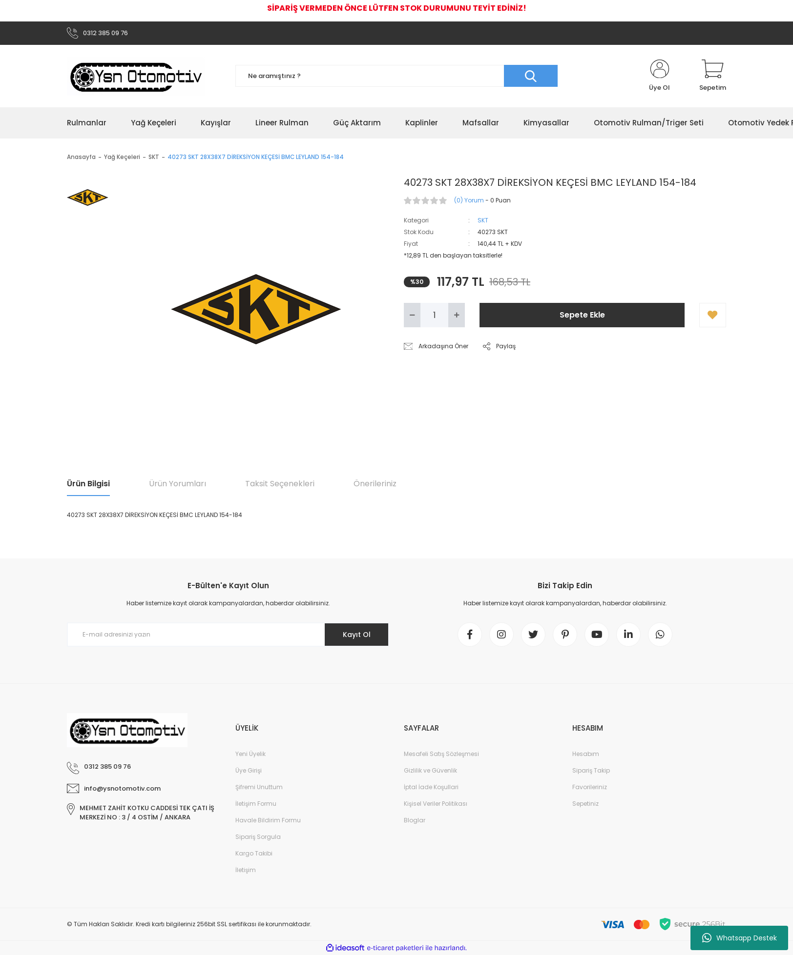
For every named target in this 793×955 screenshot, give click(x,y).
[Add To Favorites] (712, 315)
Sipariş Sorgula (258, 837)
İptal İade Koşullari (431, 787)
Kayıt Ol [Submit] (357, 634)
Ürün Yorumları (177, 483)
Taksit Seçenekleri (279, 483)
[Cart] (712, 76)
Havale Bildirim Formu (268, 820)
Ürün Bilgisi (88, 483)
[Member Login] (659, 76)
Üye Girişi (248, 770)
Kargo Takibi (253, 853)
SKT (483, 220)
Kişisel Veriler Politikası (435, 803)
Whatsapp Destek (739, 938)
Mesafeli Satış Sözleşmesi (441, 754)
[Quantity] (434, 315)
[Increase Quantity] (456, 315)
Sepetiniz (585, 803)
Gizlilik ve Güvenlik (430, 770)
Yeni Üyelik (250, 754)
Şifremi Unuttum (259, 787)
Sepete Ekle (582, 314)
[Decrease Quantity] (412, 315)
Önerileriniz (375, 483)
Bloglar (414, 820)
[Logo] (136, 76)
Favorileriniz (589, 787)
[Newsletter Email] (228, 634)
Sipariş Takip (591, 770)
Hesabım (585, 754)
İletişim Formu (255, 803)
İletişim (245, 870)
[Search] (396, 76)
